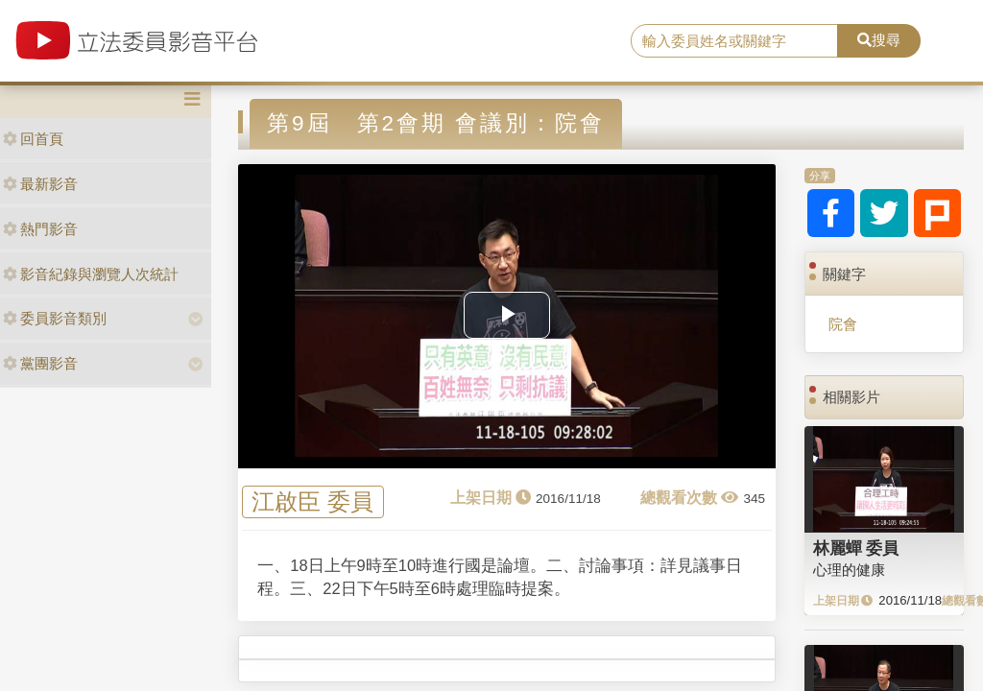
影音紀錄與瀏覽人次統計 (91, 274)
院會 (842, 324)
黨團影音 (40, 363)
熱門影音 (40, 229)
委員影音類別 (55, 318)
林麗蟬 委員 (856, 548)
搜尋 (878, 40)
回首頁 (33, 139)
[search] (734, 41)
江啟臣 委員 (312, 502)
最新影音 (40, 184)
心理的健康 (849, 569)
